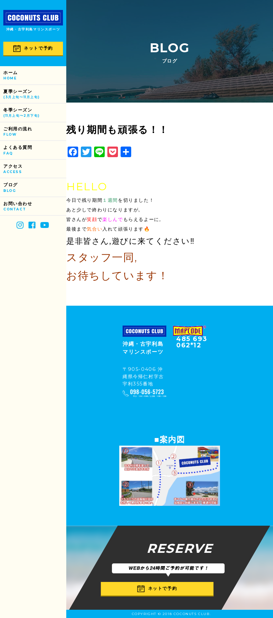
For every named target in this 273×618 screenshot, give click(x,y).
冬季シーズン (34, 113)
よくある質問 (34, 150)
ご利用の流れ (34, 131)
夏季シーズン (34, 94)
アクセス (34, 169)
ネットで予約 (33, 48)
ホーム (34, 75)
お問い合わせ (34, 206)
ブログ (34, 187)
